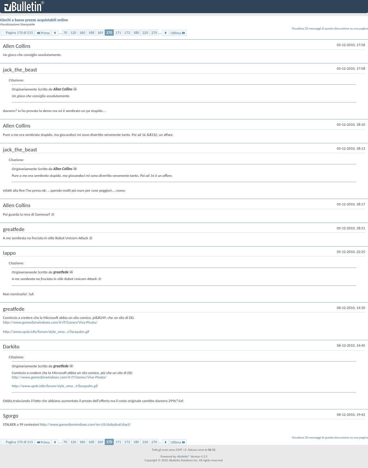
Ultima (178, 33)
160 (82, 32)
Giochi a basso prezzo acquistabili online (34, 20)
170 (109, 32)
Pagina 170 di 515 (19, 32)
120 (73, 32)
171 (118, 32)
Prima (43, 33)
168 (91, 32)
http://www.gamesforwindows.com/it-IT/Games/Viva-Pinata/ (50, 322)
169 (100, 32)
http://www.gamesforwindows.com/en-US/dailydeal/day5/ (85, 424)
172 (127, 32)
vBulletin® (183, 456)
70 (65, 32)
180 (136, 32)
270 (154, 32)
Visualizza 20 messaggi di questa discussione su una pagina (330, 28)
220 (145, 32)
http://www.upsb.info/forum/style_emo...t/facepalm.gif (46, 331)
